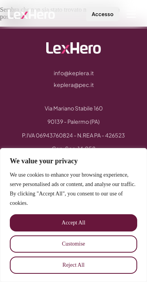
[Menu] (131, 14)
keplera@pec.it (74, 84)
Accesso (102, 14)
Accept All (73, 223)
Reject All (73, 265)
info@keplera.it (74, 72)
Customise (73, 244)
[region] (73, 215)
